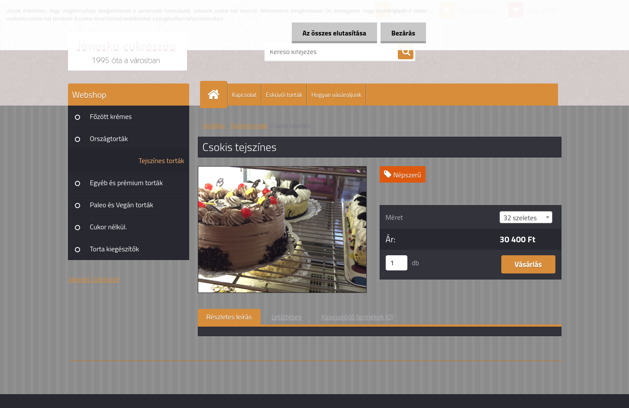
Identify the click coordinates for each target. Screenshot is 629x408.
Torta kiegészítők (114, 249)
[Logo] (127, 51)
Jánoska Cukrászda (93, 279)
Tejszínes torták (161, 160)
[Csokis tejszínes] (282, 170)
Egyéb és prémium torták (126, 182)
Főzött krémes (111, 116)
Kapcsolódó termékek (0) (357, 317)
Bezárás (403, 33)
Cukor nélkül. (108, 227)
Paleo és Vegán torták (121, 204)
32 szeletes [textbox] (520, 217)
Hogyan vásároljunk (336, 94)
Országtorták (109, 138)
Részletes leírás (229, 317)
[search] (405, 52)
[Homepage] (217, 95)
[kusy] (396, 262)
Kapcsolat (244, 94)
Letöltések (286, 317)
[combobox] (526, 217)
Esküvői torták (284, 94)
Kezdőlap (214, 125)
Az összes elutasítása (334, 33)
